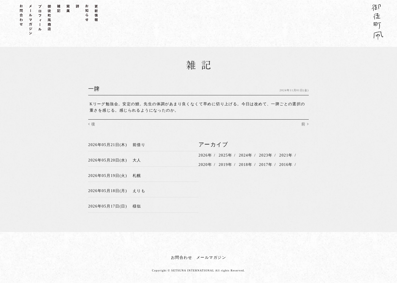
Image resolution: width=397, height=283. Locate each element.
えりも (139, 190)
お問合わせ (181, 256)
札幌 (137, 175)
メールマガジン (211, 256)
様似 (137, 205)
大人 (137, 160)
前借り (139, 144)
